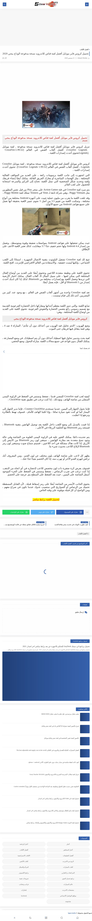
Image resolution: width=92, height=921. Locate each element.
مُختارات (24, 890)
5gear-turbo (72, 913)
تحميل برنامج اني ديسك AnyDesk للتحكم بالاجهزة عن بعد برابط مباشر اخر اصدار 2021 (56, 646)
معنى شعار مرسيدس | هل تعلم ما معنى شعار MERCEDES (60, 714)
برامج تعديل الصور (68, 878)
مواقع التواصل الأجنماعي (68, 896)
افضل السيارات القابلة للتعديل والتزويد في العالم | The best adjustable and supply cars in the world (47, 750)
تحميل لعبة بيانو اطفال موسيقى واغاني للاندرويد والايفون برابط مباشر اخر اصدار (53, 811)
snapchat (68, 901)
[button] (70, 512)
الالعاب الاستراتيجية (24, 856)
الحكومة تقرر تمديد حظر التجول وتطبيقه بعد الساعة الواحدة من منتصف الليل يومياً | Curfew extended (46, 786)
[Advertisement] (46, 27)
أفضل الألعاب (84, 49)
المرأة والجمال (24, 867)
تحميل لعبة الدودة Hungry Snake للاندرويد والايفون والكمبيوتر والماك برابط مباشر (52, 823)
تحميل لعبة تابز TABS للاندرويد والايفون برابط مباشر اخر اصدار (58, 798)
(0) (4, 58)
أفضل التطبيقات (68, 856)
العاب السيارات (68, 867)
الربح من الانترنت (68, 861)
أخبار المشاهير (68, 850)
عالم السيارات (68, 884)
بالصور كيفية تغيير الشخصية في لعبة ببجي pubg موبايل (61, 738)
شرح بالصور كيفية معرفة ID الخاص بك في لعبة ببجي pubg (60, 726)
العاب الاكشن (24, 861)
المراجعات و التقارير (68, 873)
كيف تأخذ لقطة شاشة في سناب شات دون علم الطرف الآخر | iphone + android (54, 762)
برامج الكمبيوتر (24, 873)
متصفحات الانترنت (68, 890)
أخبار (68, 844)
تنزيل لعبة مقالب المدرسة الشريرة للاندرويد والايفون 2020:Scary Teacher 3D (54, 774)
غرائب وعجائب (24, 884)
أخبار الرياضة (24, 844)
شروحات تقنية (24, 878)
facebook (24, 896)
